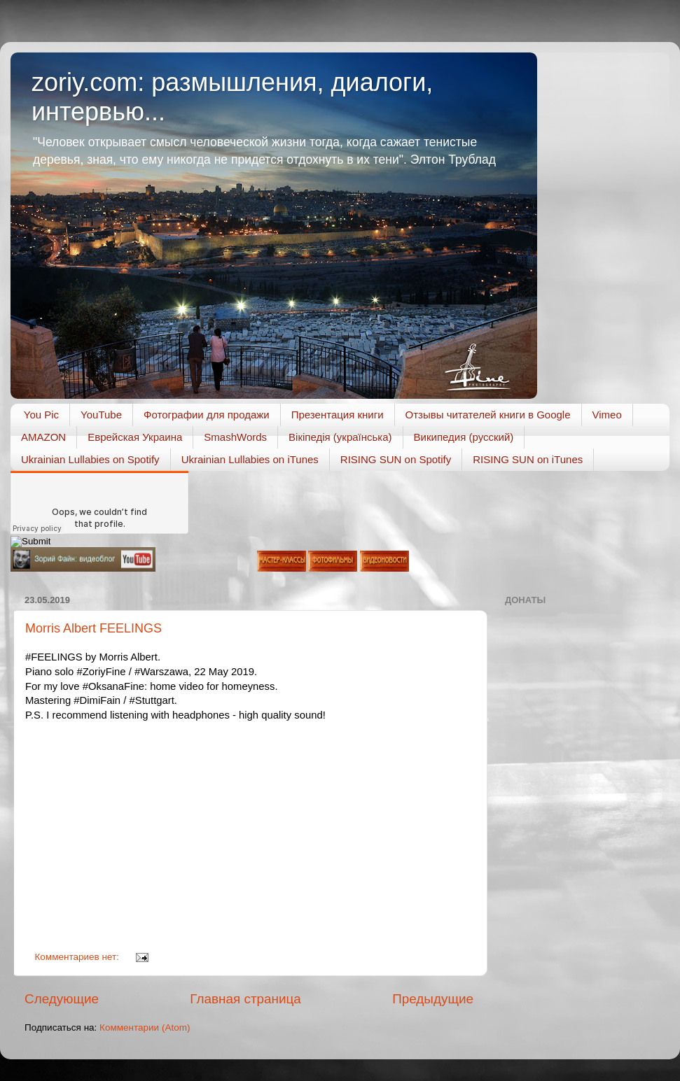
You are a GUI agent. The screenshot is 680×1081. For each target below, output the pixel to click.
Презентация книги (337, 415)
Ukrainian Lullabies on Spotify (90, 459)
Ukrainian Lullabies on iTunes (250, 459)
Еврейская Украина (135, 437)
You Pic (41, 415)
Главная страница (245, 998)
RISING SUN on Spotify (395, 459)
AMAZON (43, 437)
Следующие (62, 998)
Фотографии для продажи (207, 415)
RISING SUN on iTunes (528, 459)
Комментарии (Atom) (144, 1027)
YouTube (101, 415)
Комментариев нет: (78, 957)
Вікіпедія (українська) (340, 437)
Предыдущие (432, 998)
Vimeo (607, 415)
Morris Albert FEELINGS (93, 628)
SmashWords (235, 437)
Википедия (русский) (464, 437)
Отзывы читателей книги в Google (488, 415)
